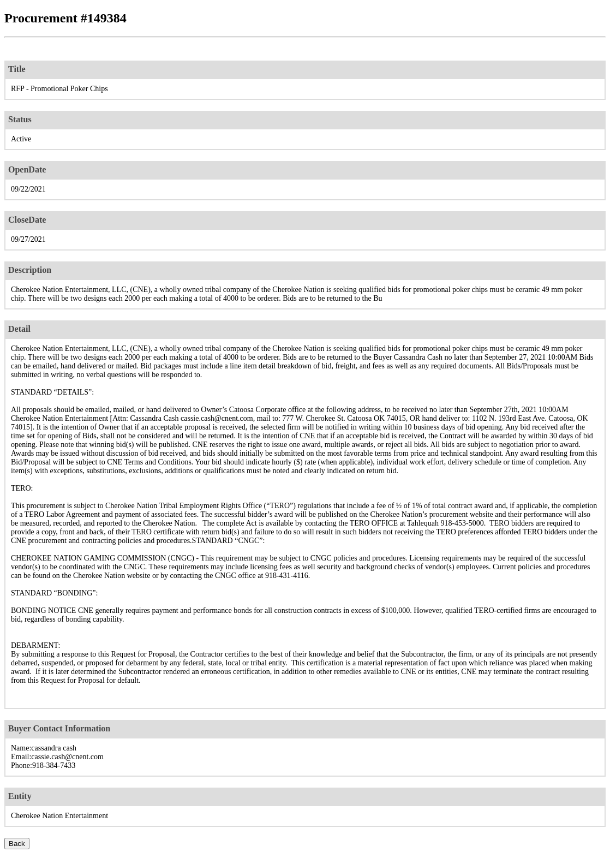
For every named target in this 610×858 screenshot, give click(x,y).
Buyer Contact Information (59, 728)
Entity (20, 796)
